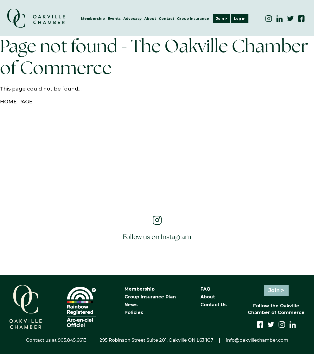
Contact (166, 18)
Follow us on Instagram (157, 237)
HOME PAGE (16, 102)
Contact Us (213, 304)
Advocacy (132, 18)
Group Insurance (193, 18)
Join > (221, 18)
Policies (133, 312)
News (131, 304)
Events (114, 18)
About (150, 18)
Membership (93, 18)
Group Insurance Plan (150, 297)
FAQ (205, 289)
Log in (240, 18)
